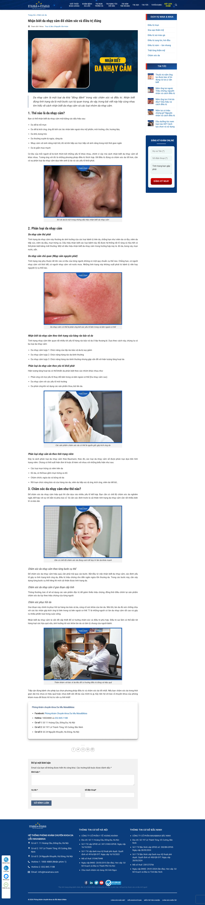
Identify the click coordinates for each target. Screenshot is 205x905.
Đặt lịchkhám (168, 5)
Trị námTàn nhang (125, 5)
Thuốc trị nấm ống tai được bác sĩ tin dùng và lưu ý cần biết (164, 78)
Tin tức (145, 5)
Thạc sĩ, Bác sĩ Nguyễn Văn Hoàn (56, 26)
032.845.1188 (61, 718)
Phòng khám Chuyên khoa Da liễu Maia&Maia (66, 713)
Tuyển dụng (156, 5)
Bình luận (35, 772)
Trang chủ (31, 15)
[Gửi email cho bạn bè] (83, 749)
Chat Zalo (6, 869)
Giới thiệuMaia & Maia (74, 5)
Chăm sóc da (42, 15)
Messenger (6, 877)
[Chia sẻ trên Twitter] (78, 749)
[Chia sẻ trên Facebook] (73, 749)
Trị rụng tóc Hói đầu (111, 5)
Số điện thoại (90, 790)
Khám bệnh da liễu (87, 5)
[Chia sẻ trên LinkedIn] (92, 749)
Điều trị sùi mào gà (156, 35)
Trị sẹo (136, 5)
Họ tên (34, 790)
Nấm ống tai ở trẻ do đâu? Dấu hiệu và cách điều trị (165, 102)
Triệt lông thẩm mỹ (156, 50)
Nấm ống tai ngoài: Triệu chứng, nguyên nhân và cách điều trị (165, 91)
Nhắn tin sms (6, 885)
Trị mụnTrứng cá (99, 5)
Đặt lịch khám (6, 860)
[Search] (176, 4)
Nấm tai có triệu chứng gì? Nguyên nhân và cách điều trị (165, 113)
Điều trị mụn (153, 25)
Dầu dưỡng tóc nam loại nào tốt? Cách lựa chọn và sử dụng (165, 124)
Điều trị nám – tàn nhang (159, 45)
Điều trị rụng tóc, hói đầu (159, 40)
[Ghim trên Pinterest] (88, 749)
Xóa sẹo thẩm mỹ (156, 30)
